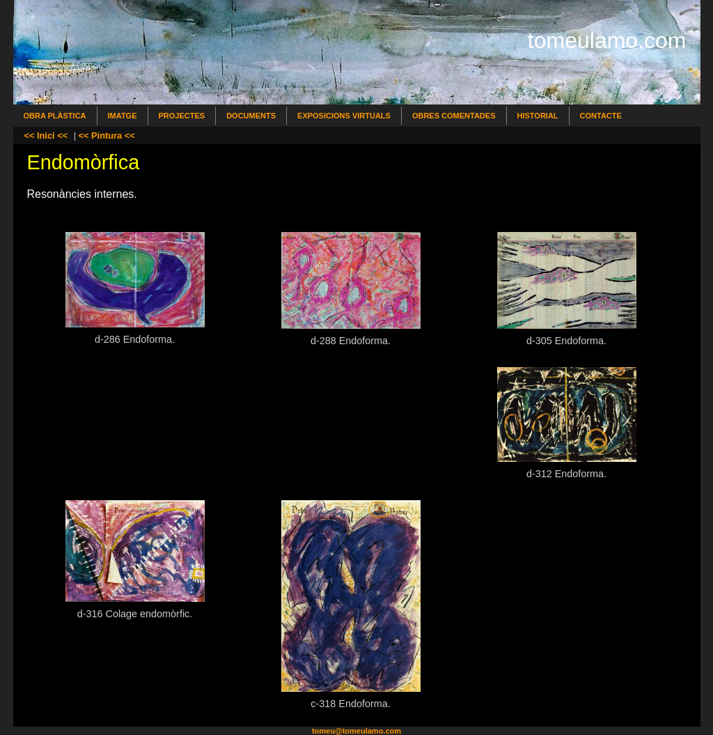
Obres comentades (454, 115)
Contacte (601, 115)
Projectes (182, 115)
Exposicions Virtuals (344, 115)
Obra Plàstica (55, 115)
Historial (537, 115)
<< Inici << (46, 135)
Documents (251, 115)
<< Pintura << (107, 135)
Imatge (122, 115)
